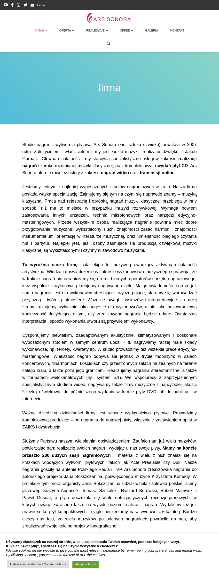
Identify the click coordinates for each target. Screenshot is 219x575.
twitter (25, 5)
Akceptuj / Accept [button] (85, 564)
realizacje (97, 30)
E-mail (40, 5)
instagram (18, 5)
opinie (126, 30)
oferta (66, 30)
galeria (151, 30)
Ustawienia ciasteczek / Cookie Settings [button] (38, 564)
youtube (6, 5)
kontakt (177, 30)
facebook (12, 5)
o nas (41, 30)
